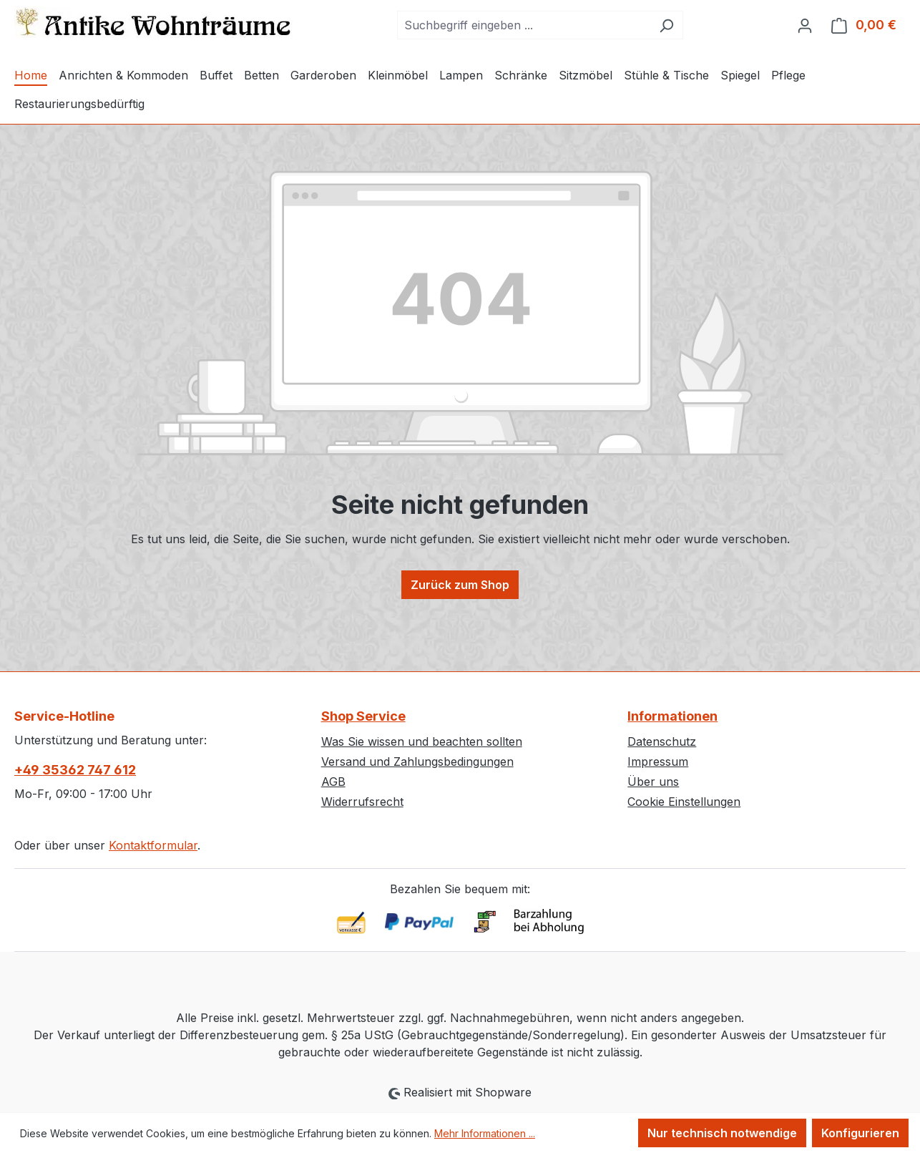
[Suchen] (666, 25)
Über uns (653, 781)
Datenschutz (661, 741)
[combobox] (523, 25)
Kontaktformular (153, 845)
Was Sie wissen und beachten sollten (421, 741)
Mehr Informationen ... (484, 1133)
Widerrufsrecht (362, 801)
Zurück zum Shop (460, 585)
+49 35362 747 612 (75, 769)
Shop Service (363, 716)
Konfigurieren (860, 1133)
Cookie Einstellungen (683, 801)
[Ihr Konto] (805, 25)
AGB (333, 781)
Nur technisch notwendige (722, 1133)
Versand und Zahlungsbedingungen (417, 761)
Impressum (657, 761)
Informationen (672, 716)
